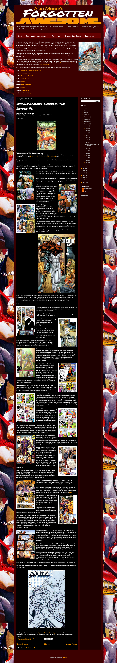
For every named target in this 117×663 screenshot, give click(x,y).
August (86, 114)
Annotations (56, 36)
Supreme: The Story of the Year (31, 70)
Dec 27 (87, 158)
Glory (23, 81)
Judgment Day (25, 73)
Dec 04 (87, 128)
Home (20, 36)
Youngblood (25, 78)
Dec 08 (87, 133)
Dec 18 (87, 142)
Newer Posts (22, 644)
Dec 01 (87, 126)
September (87, 117)
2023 (84, 177)
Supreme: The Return (28, 76)
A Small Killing (26, 93)
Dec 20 (87, 148)
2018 (84, 166)
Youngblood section (67, 62)
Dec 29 (87, 162)
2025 (84, 182)
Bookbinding (89, 36)
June (85, 110)
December (86, 124)
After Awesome (44, 64)
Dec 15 (87, 140)
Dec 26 (87, 155)
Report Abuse (84, 195)
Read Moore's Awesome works (37, 36)
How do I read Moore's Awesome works (43, 156)
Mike (85, 191)
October (86, 119)
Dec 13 (87, 137)
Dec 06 (87, 130)
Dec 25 (87, 153)
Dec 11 (87, 135)
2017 (84, 108)
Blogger (64, 657)
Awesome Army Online (73, 36)
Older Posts (71, 644)
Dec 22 (87, 151)
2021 (84, 173)
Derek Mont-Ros (88, 189)
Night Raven (25, 90)
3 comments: (37, 639)
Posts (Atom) (30, 648)
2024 (84, 180)
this (70, 492)
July (85, 112)
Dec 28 (87, 160)
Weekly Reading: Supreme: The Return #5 (92, 144)
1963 (23, 87)
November (86, 121)
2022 (84, 175)
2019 (84, 168)
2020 (84, 170)
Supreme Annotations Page (47, 633)
